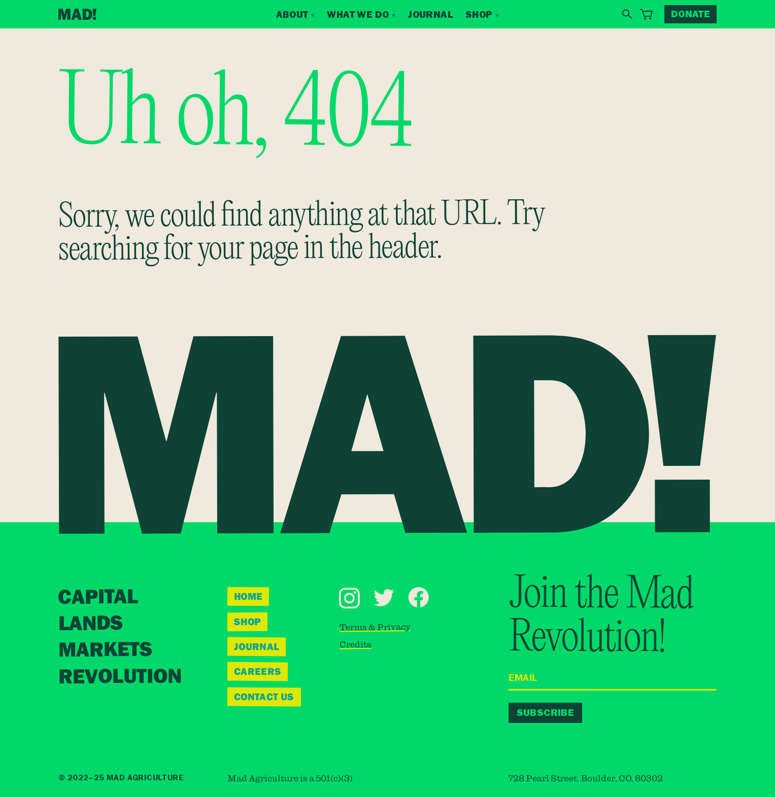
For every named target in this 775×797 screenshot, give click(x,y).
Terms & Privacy (375, 627)
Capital (98, 597)
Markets (105, 650)
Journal (430, 14)
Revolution (120, 676)
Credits (356, 644)
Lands (90, 624)
